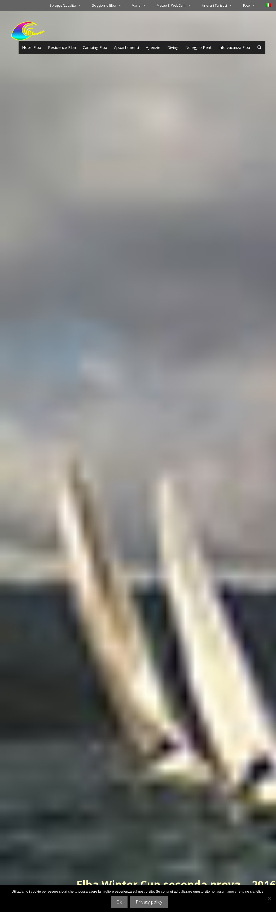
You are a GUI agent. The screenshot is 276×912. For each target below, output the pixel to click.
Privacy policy (149, 902)
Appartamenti (126, 47)
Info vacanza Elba (234, 47)
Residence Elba (62, 47)
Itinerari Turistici (219, 5)
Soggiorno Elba (109, 5)
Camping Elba (95, 47)
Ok (119, 902)
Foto (252, 5)
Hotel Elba (31, 47)
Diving (172, 47)
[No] (269, 898)
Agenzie (153, 47)
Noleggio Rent (198, 47)
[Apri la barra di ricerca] (259, 47)
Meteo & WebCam (176, 5)
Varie (141, 5)
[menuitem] (268, 5)
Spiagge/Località (68, 5)
